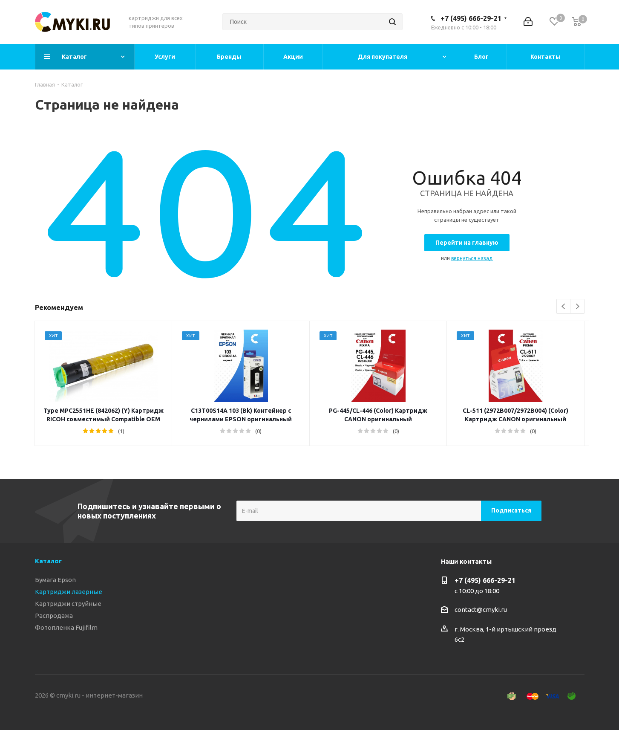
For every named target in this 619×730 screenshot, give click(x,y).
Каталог (48, 561)
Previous (564, 306)
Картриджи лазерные (68, 591)
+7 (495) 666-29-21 (470, 18)
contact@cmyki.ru (481, 609)
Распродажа (54, 615)
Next (577, 306)
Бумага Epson (55, 579)
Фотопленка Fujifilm (66, 627)
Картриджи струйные (68, 603)
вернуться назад (471, 258)
